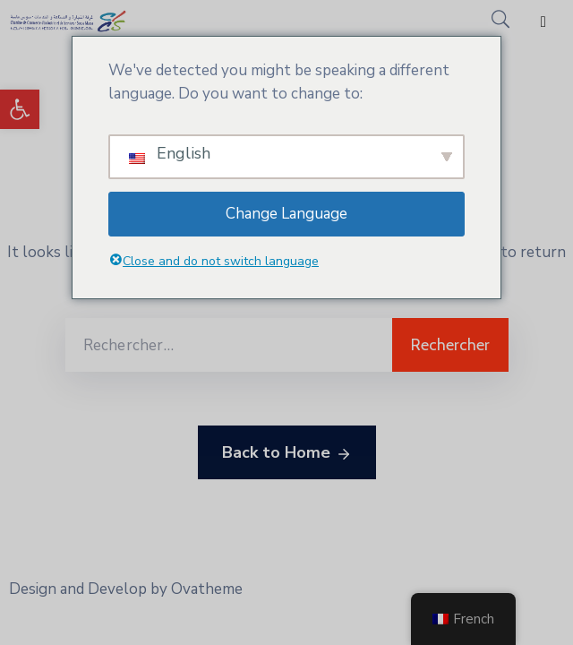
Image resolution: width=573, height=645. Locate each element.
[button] (19, 109)
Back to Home (287, 453)
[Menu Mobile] (543, 22)
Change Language (286, 213)
